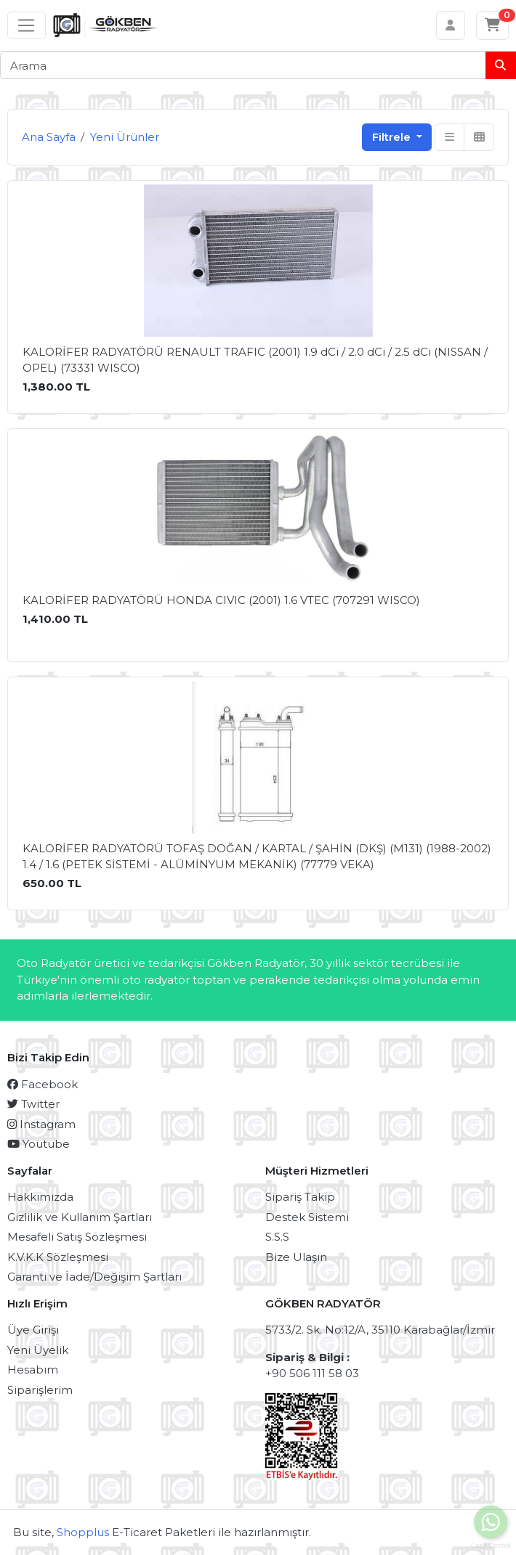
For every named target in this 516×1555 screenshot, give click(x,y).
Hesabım (32, 1369)
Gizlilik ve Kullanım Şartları (79, 1217)
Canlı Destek (491, 1542)
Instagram (41, 1124)
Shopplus (83, 1532)
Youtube (38, 1144)
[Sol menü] (26, 25)
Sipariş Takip (300, 1197)
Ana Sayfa (49, 137)
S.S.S (277, 1237)
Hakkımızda (40, 1197)
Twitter (33, 1104)
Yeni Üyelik (37, 1350)
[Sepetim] (492, 25)
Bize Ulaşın (296, 1257)
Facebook (42, 1084)
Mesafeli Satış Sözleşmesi (77, 1237)
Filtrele (393, 137)
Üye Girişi (33, 1329)
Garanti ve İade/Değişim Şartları (94, 1276)
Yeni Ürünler (124, 137)
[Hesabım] (451, 25)
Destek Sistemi (307, 1217)
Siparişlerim (40, 1390)
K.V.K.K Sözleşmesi (57, 1257)
